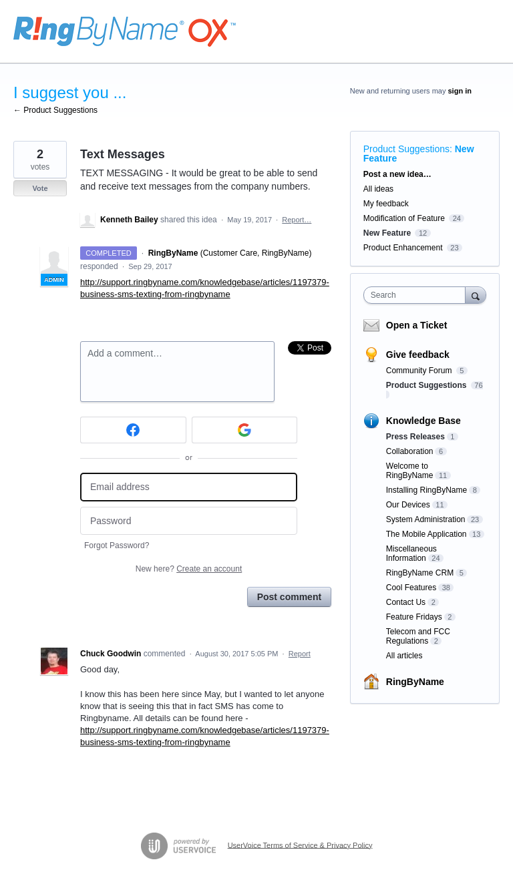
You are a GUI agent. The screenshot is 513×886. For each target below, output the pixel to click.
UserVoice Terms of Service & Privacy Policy (300, 845)
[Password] (188, 521)
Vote (39, 188)
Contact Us (405, 602)
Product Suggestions (406, 149)
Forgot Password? (116, 545)
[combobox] (417, 295)
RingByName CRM (420, 573)
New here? (189, 569)
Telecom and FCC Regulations (418, 636)
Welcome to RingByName (410, 470)
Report (300, 654)
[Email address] (188, 487)
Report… (296, 220)
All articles (404, 655)
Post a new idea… (397, 174)
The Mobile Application (426, 534)
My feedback (386, 203)
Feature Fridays (414, 617)
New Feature (387, 233)
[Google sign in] (245, 430)
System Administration (426, 519)
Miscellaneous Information (411, 553)
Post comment (289, 597)
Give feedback (418, 354)
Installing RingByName (426, 490)
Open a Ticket (417, 325)
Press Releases (415, 436)
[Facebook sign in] (133, 430)
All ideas (378, 189)
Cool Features (411, 587)
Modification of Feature (404, 218)
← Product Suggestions (55, 110)
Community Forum (420, 370)
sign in (460, 91)
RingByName (415, 681)
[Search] (475, 294)
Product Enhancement (403, 247)
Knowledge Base (423, 420)
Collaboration (410, 451)
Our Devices (408, 504)
